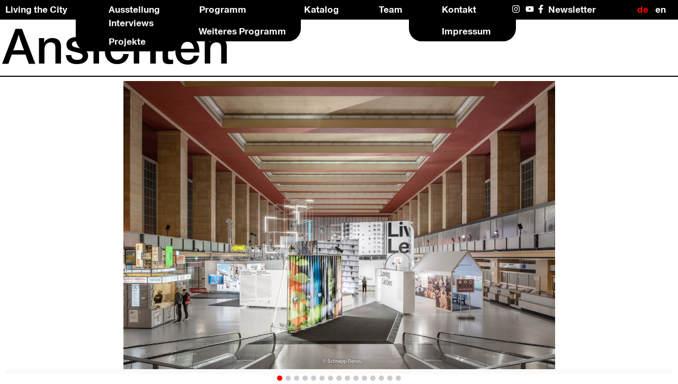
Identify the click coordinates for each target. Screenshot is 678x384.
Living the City (36, 9)
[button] (279, 378)
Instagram (517, 9)
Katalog (321, 9)
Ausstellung (134, 9)
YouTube (530, 9)
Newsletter (572, 9)
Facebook (543, 9)
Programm (222, 9)
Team (391, 9)
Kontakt (459, 9)
